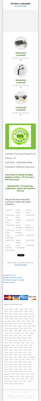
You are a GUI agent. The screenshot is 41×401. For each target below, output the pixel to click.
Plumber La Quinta (9, 282)
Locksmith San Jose (9, 275)
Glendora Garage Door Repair (12, 277)
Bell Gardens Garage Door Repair (13, 280)
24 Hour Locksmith (20, 3)
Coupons (19, 392)
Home (13, 392)
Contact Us (26, 392)
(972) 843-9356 (20, 6)
